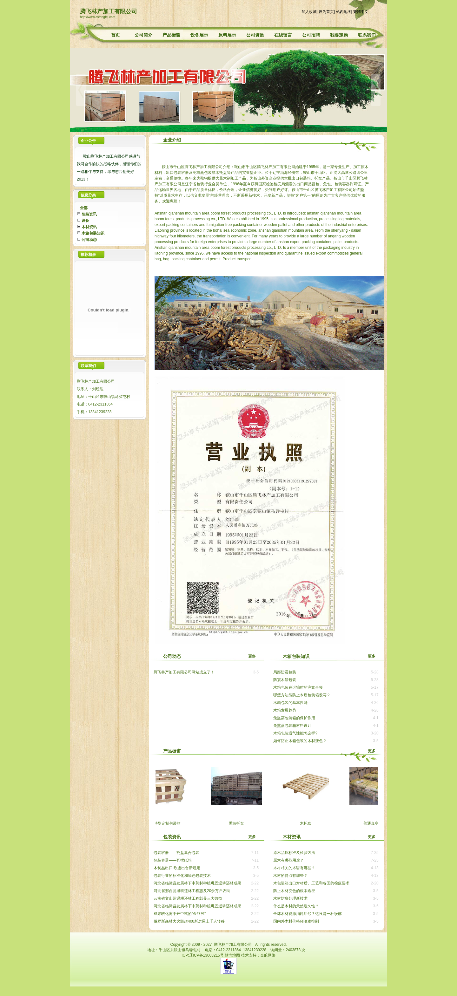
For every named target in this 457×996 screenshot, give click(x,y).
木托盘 (309, 823)
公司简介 (143, 35)
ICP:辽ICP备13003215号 (203, 955)
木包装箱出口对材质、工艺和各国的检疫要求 (311, 883)
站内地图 (343, 12)
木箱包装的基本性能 (290, 702)
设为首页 (326, 12)
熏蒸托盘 (240, 823)
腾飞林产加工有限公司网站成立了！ (184, 672)
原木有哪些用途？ (288, 860)
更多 (256, 656)
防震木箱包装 (284, 680)
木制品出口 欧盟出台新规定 (177, 868)
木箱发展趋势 (284, 710)
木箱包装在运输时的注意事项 (298, 687)
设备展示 (199, 35)
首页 (115, 35)
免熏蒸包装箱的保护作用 (294, 718)
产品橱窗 (171, 35)
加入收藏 (309, 12)
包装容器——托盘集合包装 (176, 852)
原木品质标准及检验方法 (294, 852)
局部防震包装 (284, 672)
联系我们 (367, 35)
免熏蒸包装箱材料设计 (292, 725)
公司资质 (255, 35)
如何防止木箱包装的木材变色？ (300, 741)
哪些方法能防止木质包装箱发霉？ (301, 695)
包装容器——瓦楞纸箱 (173, 860)
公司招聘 (311, 35)
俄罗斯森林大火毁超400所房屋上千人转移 (189, 921)
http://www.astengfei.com (97, 17)
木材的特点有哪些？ (290, 875)
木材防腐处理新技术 (290, 898)
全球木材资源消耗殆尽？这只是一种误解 (307, 913)
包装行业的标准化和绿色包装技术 (182, 875)
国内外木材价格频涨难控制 (296, 921)
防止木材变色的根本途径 (294, 891)
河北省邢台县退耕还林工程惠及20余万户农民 (192, 891)
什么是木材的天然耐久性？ (296, 906)
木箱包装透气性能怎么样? (295, 733)
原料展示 (227, 35)
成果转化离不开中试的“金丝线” (180, 913)
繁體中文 (360, 12)
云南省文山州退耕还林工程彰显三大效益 (188, 898)
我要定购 (339, 35)
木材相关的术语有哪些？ (294, 868)
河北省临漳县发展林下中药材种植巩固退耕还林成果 (197, 883)
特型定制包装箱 (171, 823)
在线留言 (283, 35)
